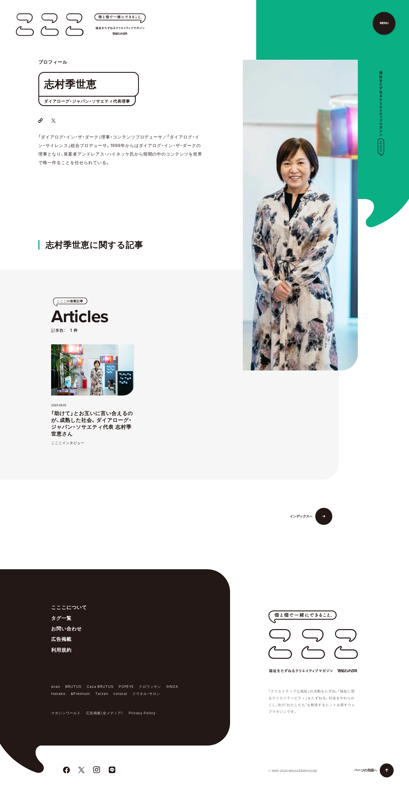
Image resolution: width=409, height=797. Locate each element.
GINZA (172, 686)
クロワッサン (150, 686)
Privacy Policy (142, 713)
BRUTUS (73, 686)
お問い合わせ (66, 629)
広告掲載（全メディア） (104, 713)
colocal (120, 694)
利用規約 (61, 650)
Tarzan (101, 694)
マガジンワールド (66, 713)
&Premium (80, 694)
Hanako (58, 694)
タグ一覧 (61, 618)
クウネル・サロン (146, 694)
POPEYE (126, 686)
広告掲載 (61, 639)
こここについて (69, 607)
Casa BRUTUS (100, 686)
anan (55, 686)
